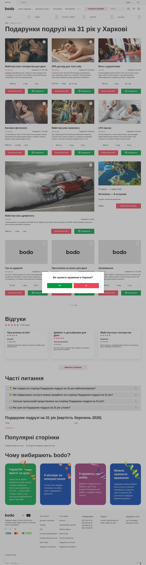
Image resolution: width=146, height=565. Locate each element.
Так (59, 285)
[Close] (101, 274)
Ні (86, 285)
